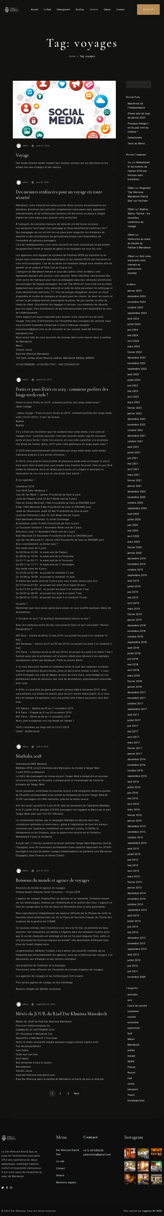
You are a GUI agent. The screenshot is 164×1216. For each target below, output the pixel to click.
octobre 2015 (135, 837)
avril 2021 (133, 469)
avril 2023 (133, 396)
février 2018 (134, 681)
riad (129, 1078)
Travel (131, 1095)
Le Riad (47, 9)
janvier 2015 (134, 887)
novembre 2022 (136, 424)
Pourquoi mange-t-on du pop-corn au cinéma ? (138, 127)
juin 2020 (132, 525)
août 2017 (133, 714)
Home (72, 56)
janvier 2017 (134, 753)
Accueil (34, 9)
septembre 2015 (137, 843)
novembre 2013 (136, 943)
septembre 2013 (137, 949)
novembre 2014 (136, 898)
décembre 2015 (136, 826)
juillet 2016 (134, 787)
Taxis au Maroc (136, 143)
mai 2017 (132, 731)
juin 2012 (132, 965)
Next (76, 1093)
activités (132, 994)
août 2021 (133, 447)
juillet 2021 (134, 452)
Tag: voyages (87, 56)
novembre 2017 (136, 698)
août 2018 (133, 647)
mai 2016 (132, 798)
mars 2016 (133, 809)
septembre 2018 (137, 642)
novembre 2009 (136, 977)
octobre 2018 (135, 636)
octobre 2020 (135, 502)
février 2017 (134, 748)
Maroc (131, 1039)
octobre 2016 (135, 770)
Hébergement (63, 9)
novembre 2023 (136, 363)
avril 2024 (133, 341)
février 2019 (134, 614)
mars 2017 (133, 742)
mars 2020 (133, 541)
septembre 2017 (137, 709)
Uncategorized (135, 1100)
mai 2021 (132, 463)
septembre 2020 (137, 508)
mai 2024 (132, 335)
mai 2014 (132, 932)
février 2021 (134, 480)
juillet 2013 (134, 960)
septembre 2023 (137, 368)
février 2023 (134, 408)
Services (94, 9)
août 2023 (133, 374)
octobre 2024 (135, 307)
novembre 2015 (136, 831)
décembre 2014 (136, 893)
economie (133, 1022)
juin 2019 (132, 592)
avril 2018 (133, 670)
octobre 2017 (135, 703)
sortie (130, 1083)
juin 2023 (132, 385)
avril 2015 (133, 871)
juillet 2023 (134, 380)
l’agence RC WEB (152, 1211)
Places (131, 1067)
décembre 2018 (136, 625)
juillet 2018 (134, 653)
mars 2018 (133, 675)
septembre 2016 (137, 776)
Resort (131, 1072)
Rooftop (80, 9)
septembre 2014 (137, 910)
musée (131, 1056)
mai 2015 (132, 865)
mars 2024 (133, 346)
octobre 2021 (135, 441)
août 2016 (133, 781)
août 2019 (133, 580)
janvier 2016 (134, 820)
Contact (120, 9)
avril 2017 (133, 737)
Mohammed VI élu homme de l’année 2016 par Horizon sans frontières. (139, 171)
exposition (133, 1028)
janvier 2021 (134, 486)
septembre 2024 (137, 313)
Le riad (60, 1161)
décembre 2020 (136, 491)
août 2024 (133, 318)
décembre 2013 (136, 937)
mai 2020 (132, 530)
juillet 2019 (134, 586)
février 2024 (134, 352)
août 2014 (133, 915)
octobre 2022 (135, 430)
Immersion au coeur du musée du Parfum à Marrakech (139, 243)
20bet (131, 188)
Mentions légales (66, 1182)
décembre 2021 (136, 435)
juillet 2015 (134, 854)
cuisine (131, 1016)
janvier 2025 (134, 290)
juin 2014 (132, 926)
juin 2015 (132, 859)
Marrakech (133, 1044)
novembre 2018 (136, 631)
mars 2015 (133, 876)
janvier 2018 (134, 686)
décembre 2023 (136, 357)
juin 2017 (132, 725)
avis (129, 1000)
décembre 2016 (136, 759)
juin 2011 (132, 971)
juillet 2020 (134, 519)
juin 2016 (132, 792)
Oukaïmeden (135, 137)
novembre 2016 (136, 765)
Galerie (107, 9)
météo (131, 1050)
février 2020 (134, 547)
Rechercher (148, 84)
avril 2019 (133, 603)
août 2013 (133, 954)
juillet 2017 (134, 720)
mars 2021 (133, 474)
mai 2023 (132, 391)
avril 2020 (133, 536)
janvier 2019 (134, 619)
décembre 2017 (136, 692)
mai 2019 (132, 597)
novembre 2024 (136, 302)
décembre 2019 (136, 558)
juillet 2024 (134, 324)
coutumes (133, 1011)
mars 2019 (133, 608)
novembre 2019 (136, 564)
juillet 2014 (134, 921)
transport (132, 1089)
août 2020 (133, 514)
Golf (129, 1033)
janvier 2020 (134, 553)
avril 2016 (133, 804)
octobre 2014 (135, 904)
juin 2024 (132, 329)
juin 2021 (132, 458)
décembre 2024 (136, 296)
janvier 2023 (134, 413)
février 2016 (134, 815)
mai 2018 (132, 664)
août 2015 (133, 848)
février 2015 (134, 882)
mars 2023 (133, 402)
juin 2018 (132, 659)
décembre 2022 (136, 419)
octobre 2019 (135, 569)
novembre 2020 (136, 497)
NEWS (131, 1061)
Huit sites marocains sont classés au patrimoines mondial (139, 265)
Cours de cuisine (137, 1005)
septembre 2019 (137, 575)
